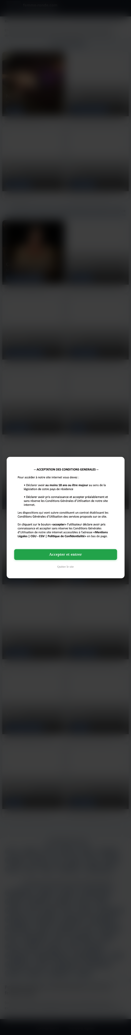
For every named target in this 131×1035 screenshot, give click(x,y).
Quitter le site (65, 566)
